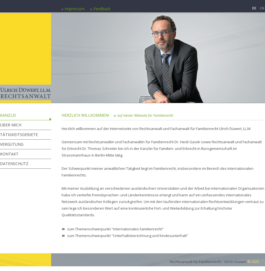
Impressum (75, 8)
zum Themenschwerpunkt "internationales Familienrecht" (115, 228)
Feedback (101, 8)
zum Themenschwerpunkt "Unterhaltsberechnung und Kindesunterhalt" (127, 235)
